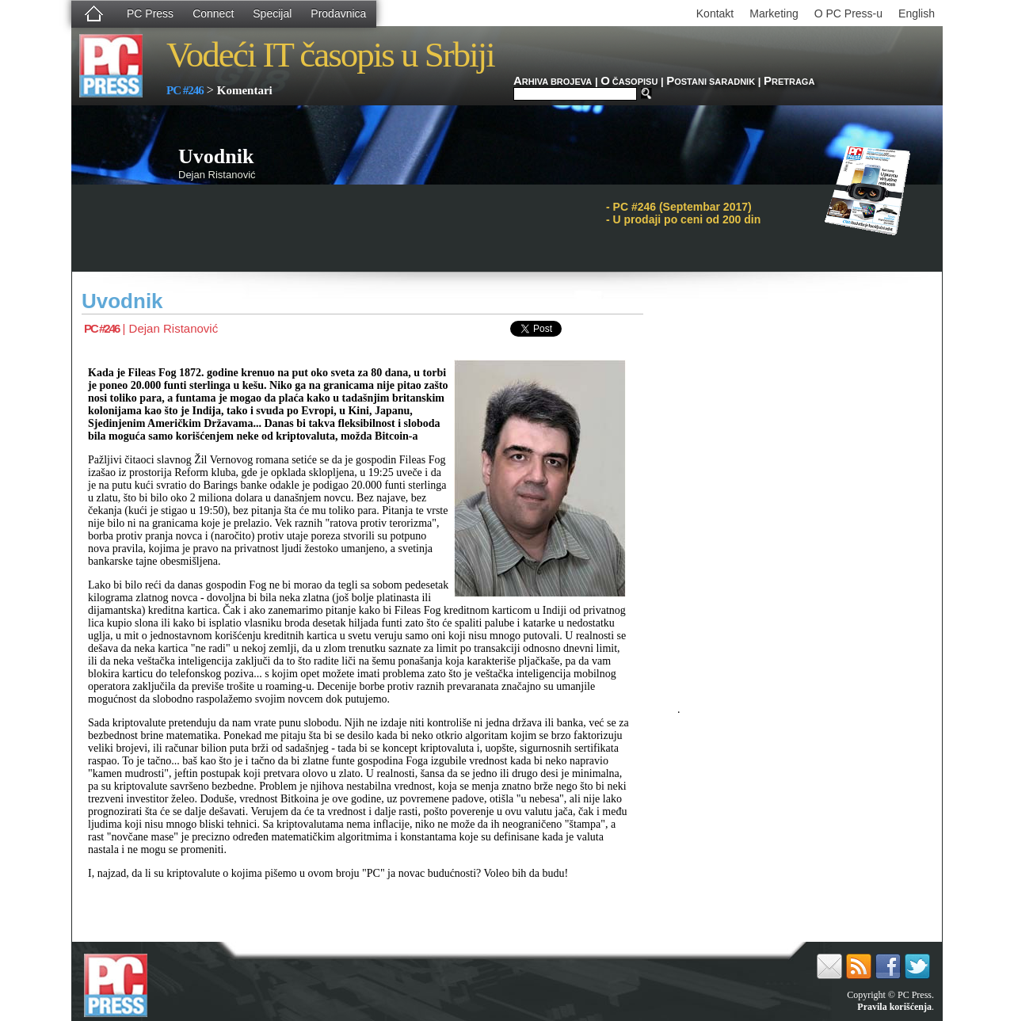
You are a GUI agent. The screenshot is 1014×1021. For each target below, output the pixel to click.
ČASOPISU (629, 81)
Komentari (245, 90)
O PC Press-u (848, 13)
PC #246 (185, 90)
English (916, 13)
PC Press (150, 13)
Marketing (773, 13)
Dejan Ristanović (174, 328)
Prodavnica (338, 13)
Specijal (272, 13)
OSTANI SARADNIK (710, 81)
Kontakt (715, 13)
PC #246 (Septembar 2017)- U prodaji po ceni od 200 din (683, 213)
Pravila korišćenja (894, 1006)
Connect (213, 13)
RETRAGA (789, 81)
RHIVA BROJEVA (552, 81)
